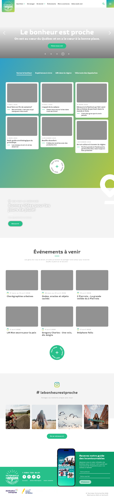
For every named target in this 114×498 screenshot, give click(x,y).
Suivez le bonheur (24, 73)
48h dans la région (63, 73)
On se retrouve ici (57, 436)
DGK (97, 495)
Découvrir (15, 223)
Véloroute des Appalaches (86, 73)
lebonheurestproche (57, 392)
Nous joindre (48, 480)
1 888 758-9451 (31, 473)
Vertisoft (104, 495)
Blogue (25, 480)
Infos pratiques (35, 480)
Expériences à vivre (43, 73)
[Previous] (3, 33)
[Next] (110, 33)
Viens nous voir (57, 46)
